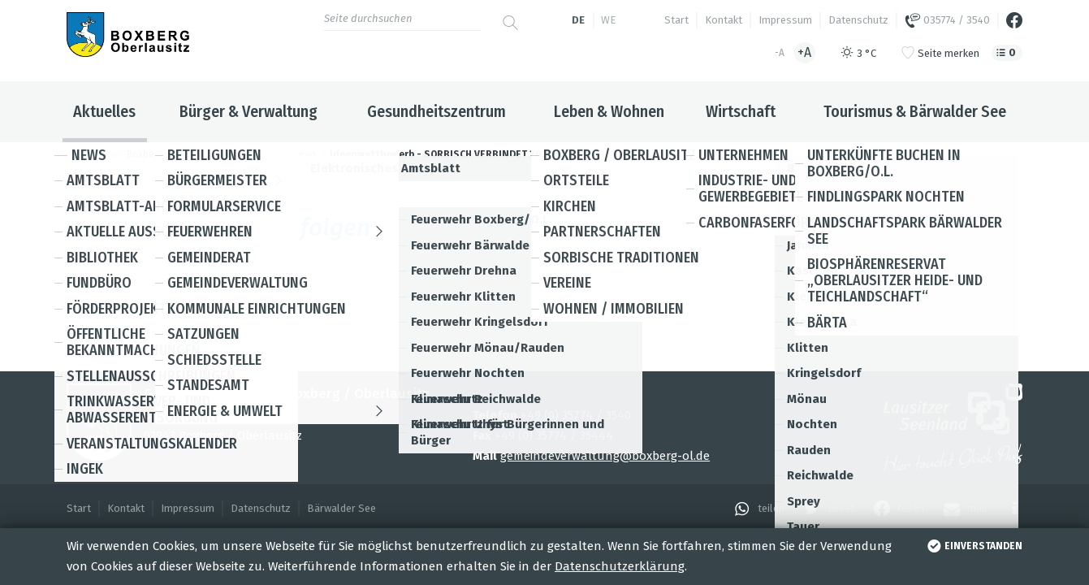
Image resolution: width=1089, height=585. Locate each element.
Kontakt (723, 20)
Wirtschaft (741, 111)
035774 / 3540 (947, 20)
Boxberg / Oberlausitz (175, 154)
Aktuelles (104, 111)
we (608, 20)
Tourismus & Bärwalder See (914, 111)
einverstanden (973, 546)
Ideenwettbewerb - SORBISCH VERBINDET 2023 (441, 154)
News (304, 154)
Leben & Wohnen (609, 111)
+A (804, 52)
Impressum (785, 20)
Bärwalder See (341, 508)
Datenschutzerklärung (620, 566)
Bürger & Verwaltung (248, 111)
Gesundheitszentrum (436, 111)
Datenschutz (858, 20)
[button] (756, 508)
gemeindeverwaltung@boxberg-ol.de (605, 455)
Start (676, 20)
